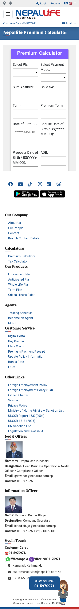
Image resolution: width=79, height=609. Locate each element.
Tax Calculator (18, 261)
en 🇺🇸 (68, 3)
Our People (15, 228)
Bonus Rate (16, 362)
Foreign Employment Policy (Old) (30, 390)
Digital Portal (16, 336)
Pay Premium (17, 341)
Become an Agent (20, 318)
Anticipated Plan (19, 279)
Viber (59, 184)
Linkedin (50, 184)
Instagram (40, 184)
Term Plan (15, 290)
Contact (13, 233)
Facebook (11, 184)
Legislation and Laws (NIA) (26, 431)
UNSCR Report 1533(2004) (26, 416)
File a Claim (16, 346)
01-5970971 (44, 583)
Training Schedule (20, 313)
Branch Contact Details (24, 238)
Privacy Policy (17, 405)
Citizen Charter (18, 395)
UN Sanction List (19, 426)
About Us (14, 223)
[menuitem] (11, 184)
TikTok (31, 184)
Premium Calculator (21, 256)
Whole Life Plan (18, 284)
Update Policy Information (26, 356)
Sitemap (14, 400)
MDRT (12, 323)
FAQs (11, 367)
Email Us (69, 23)
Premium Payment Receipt (26, 351)
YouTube (21, 184)
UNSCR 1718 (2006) (21, 421)
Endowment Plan (19, 274)
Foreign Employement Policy (27, 385)
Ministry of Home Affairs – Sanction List (36, 410)
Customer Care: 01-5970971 (19, 23)
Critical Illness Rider (21, 295)
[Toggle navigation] (8, 14)
